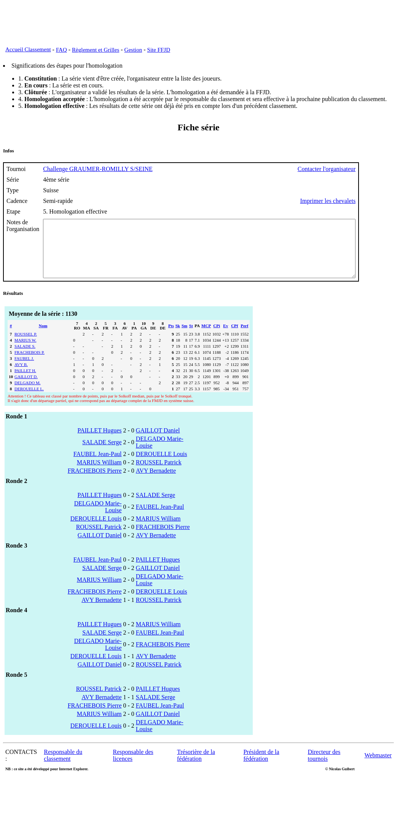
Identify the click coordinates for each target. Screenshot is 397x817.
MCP (206, 337)
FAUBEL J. (24, 369)
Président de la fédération (261, 766)
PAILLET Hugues (100, 442)
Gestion (133, 50)
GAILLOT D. (26, 388)
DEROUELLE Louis (161, 465)
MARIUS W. (25, 351)
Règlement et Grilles (95, 50)
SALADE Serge (101, 453)
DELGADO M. (27, 394)
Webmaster (378, 766)
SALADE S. (24, 357)
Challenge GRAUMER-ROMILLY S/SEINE (98, 169)
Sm (184, 337)
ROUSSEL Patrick (159, 473)
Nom (43, 337)
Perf (244, 337)
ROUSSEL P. (25, 345)
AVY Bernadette (156, 482)
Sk (177, 337)
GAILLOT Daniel (158, 442)
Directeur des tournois (324, 766)
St (191, 337)
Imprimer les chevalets (366, 201)
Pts (171, 337)
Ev (225, 337)
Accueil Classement (28, 49)
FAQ (61, 50)
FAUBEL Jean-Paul (97, 465)
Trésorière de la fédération (196, 766)
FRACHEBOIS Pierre (95, 482)
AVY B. (21, 376)
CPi (216, 337)
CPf (234, 337)
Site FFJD (158, 50)
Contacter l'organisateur (365, 169)
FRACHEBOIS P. (29, 363)
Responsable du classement (63, 766)
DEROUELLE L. (29, 400)
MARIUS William (99, 473)
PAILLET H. (25, 382)
